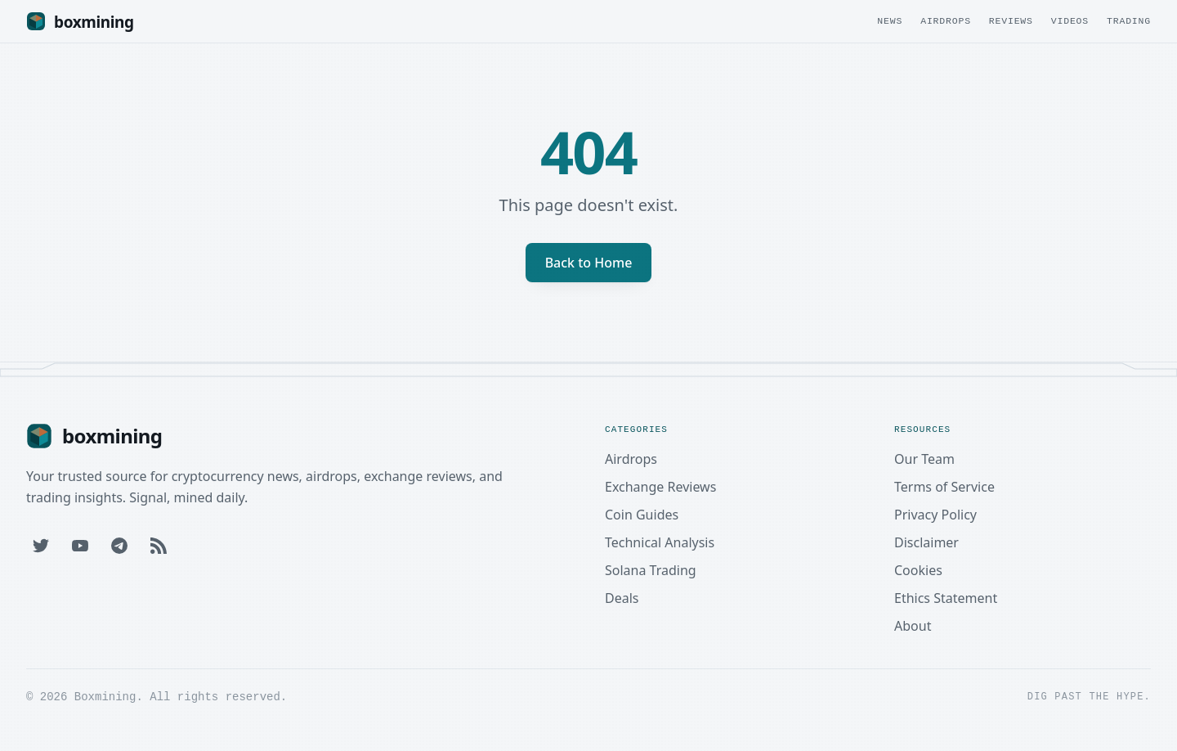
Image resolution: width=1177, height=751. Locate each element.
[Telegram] (119, 545)
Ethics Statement (945, 598)
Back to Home (589, 263)
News (889, 21)
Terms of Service (944, 487)
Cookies (918, 570)
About (912, 626)
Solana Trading (650, 570)
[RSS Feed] (158, 545)
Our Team (924, 459)
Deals (621, 598)
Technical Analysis (659, 542)
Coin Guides (641, 515)
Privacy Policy (935, 515)
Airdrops (945, 21)
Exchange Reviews (660, 487)
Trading (1129, 21)
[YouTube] (80, 545)
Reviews (1011, 21)
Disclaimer (926, 542)
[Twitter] (41, 545)
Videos (1070, 21)
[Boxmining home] (80, 21)
